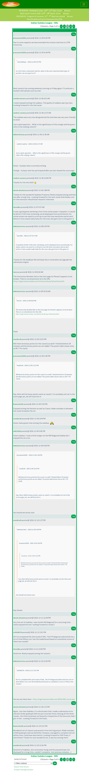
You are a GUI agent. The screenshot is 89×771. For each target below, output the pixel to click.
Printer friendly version (23, 769)
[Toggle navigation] (84, 4)
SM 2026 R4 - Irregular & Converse (30, 16)
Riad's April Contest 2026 (30, 13)
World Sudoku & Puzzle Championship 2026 (44, 19)
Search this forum (21, 766)
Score (59, 10)
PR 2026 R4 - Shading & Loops (31, 10)
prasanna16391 (19, 38)
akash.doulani (19, 190)
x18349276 (17, 632)
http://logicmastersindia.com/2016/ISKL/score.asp (54, 699)
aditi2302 (17, 431)
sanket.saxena (19, 113)
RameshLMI (18, 404)
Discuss (67, 10)
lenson (16, 272)
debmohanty (18, 134)
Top (73, 34)
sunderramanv (19, 98)
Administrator (19, 226)
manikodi (17, 339)
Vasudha (16, 207)
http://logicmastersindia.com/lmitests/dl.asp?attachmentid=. (39, 281)
